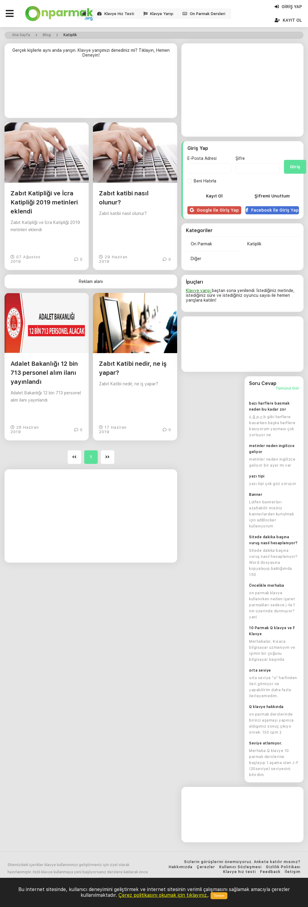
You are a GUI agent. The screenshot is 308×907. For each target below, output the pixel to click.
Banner (255, 494)
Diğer (196, 258)
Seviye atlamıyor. (265, 743)
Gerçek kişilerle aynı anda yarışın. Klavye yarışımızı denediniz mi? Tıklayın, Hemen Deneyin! (91, 52)
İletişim (292, 872)
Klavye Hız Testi (115, 13)
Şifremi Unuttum (272, 196)
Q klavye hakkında (266, 707)
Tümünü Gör (287, 388)
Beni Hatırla (201, 181)
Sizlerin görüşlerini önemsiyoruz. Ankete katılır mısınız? (242, 862)
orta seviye (260, 670)
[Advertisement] (91, 90)
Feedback (270, 872)
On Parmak (201, 243)
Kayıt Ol (288, 20)
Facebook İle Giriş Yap (272, 210)
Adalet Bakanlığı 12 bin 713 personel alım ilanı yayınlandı (44, 372)
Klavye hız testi (239, 872)
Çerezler (206, 867)
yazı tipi (257, 476)
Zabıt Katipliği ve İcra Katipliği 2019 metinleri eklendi (44, 202)
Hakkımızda (180, 867)
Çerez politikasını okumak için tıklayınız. (163, 895)
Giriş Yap (288, 6)
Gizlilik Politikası (283, 867)
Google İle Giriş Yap (214, 210)
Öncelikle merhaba (266, 585)
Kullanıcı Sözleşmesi (240, 867)
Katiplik (254, 243)
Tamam (219, 896)
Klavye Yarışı (158, 13)
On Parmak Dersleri (204, 13)
